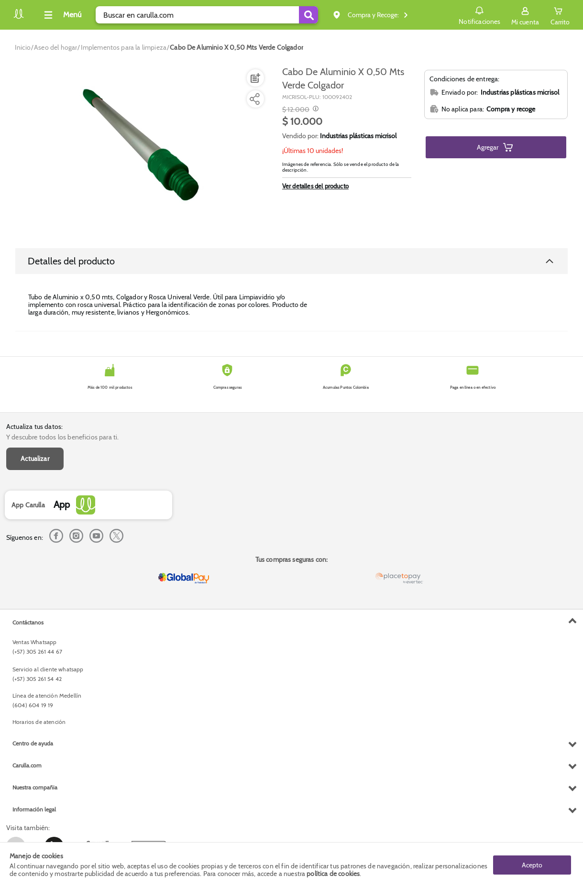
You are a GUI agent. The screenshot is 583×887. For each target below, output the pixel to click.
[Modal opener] (314, 109)
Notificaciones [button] (479, 14)
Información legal (34, 809)
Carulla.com (27, 765)
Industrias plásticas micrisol (358, 135)
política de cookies (333, 873)
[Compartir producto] (254, 99)
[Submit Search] (308, 14)
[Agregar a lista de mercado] (254, 78)
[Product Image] (142, 148)
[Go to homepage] (23, 47)
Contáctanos (28, 622)
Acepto (532, 864)
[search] (207, 14)
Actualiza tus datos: (34, 426)
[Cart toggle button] (560, 15)
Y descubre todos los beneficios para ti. (62, 437)
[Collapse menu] (61, 14)
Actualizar (35, 458)
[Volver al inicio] (18, 17)
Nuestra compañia (34, 787)
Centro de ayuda (32, 743)
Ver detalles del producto (315, 186)
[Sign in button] (525, 15)
